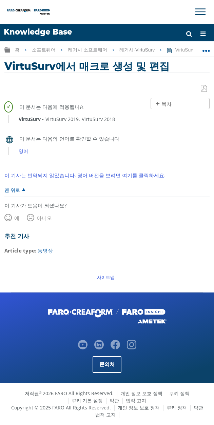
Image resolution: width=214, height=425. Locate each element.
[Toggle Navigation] (200, 12)
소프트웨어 (44, 50)
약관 (114, 400)
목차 (166, 104)
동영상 (45, 250)
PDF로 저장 (204, 88)
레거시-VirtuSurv (137, 50)
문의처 (107, 364)
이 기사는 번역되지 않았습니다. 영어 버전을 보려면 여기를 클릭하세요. (85, 175)
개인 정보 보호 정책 (141, 393)
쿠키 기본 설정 (87, 400)
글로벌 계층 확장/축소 (7, 50)
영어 (23, 151)
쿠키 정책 (179, 393)
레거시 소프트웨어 (88, 50)
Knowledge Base (38, 32)
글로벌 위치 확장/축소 (206, 48)
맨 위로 (12, 190)
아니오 (44, 218)
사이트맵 (106, 277)
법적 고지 (136, 400)
